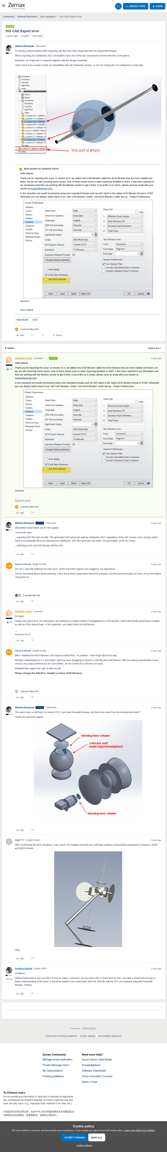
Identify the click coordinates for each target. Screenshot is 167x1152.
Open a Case (89, 1081)
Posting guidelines (53, 1076)
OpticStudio (22, 319)
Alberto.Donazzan (24, 46)
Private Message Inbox (56, 1065)
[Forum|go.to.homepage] (16, 6)
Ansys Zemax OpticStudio (97, 1059)
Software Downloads (94, 1070)
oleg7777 (19, 840)
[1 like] (27, 329)
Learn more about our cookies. (139, 1130)
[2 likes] (27, 595)
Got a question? (48, 16)
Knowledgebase (91, 1065)
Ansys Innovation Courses (97, 1076)
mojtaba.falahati (23, 968)
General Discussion (27, 16)
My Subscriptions (53, 1070)
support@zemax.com (41, 188)
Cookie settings (87, 1036)
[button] (4, 6)
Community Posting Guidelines (61, 1036)
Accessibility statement (109, 1036)
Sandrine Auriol (23, 358)
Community (8, 16)
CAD (34, 319)
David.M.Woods (23, 564)
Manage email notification (57, 1059)
